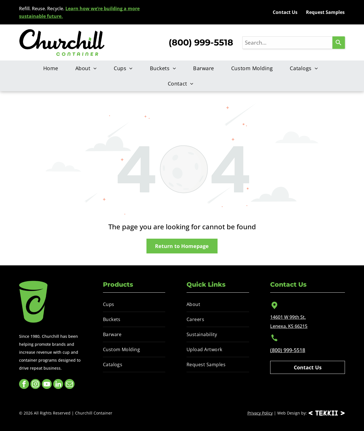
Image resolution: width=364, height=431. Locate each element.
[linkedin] (58, 384)
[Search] (338, 42)
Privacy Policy (260, 413)
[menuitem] (52, 68)
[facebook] (24, 384)
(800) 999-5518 (287, 350)
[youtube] (47, 384)
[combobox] (287, 42)
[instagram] (35, 384)
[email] (70, 384)
